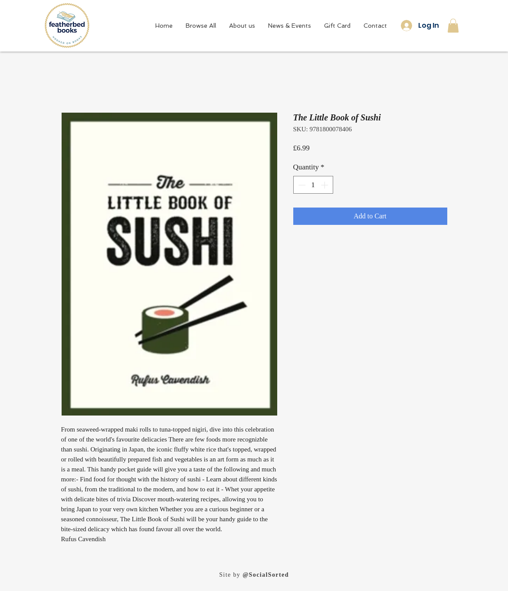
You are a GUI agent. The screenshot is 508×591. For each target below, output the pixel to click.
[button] (453, 25)
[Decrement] (301, 185)
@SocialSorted (266, 575)
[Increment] (325, 185)
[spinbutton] (313, 185)
